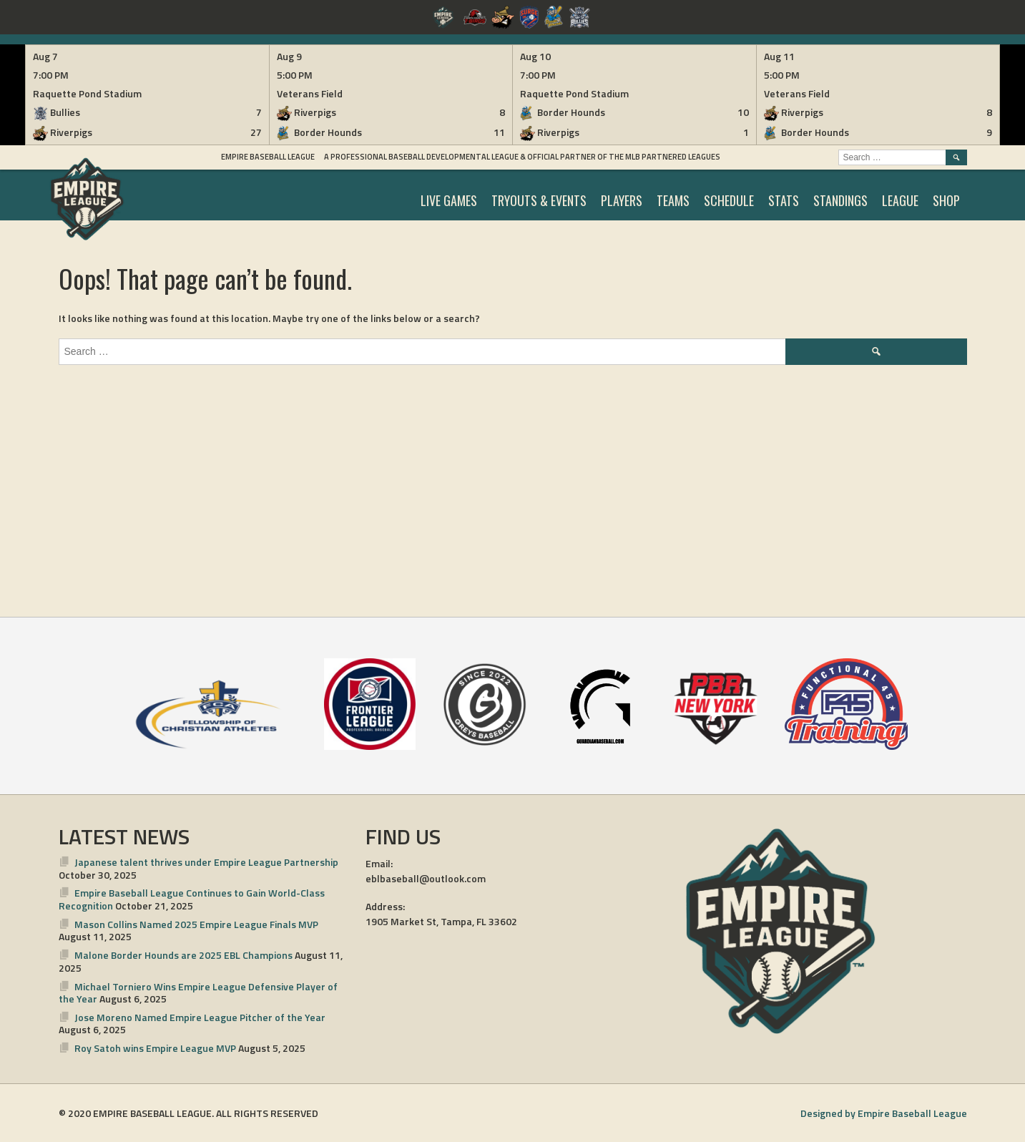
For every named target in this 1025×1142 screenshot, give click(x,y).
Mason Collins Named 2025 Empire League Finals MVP (196, 924)
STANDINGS (840, 200)
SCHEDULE (729, 200)
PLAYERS (621, 200)
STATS (783, 200)
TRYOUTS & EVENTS (539, 200)
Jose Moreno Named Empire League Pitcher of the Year (199, 1017)
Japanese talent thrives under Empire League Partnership (206, 861)
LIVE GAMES (449, 200)
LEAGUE (900, 200)
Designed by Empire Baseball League (883, 1113)
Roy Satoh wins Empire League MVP (155, 1047)
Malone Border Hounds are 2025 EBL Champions (183, 954)
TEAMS (673, 200)
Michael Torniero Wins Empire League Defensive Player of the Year (198, 993)
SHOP (946, 200)
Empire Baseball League (268, 156)
